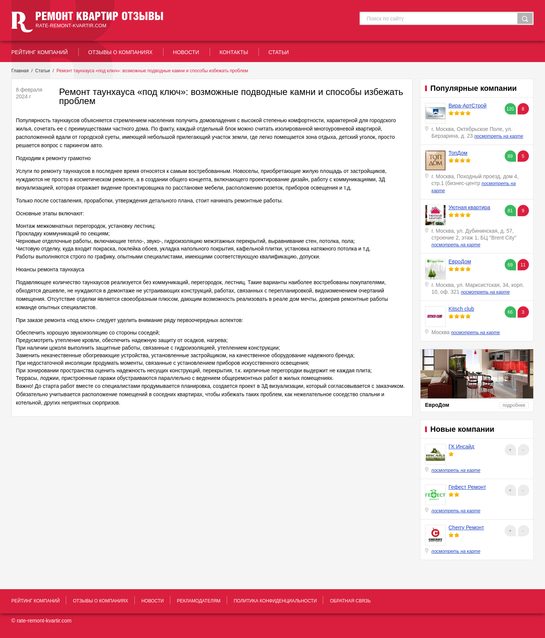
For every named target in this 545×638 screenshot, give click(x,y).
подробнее (514, 405)
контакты (234, 52)
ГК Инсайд (461, 446)
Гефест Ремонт (467, 487)
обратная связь (350, 601)
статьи (278, 52)
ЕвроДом (459, 261)
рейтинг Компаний (39, 52)
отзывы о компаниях (120, 52)
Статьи (42, 70)
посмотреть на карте (498, 136)
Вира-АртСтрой (467, 106)
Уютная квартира (469, 207)
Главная (20, 70)
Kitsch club (461, 309)
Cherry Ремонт (466, 527)
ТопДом (457, 153)
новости (186, 52)
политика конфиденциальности (275, 601)
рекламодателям (198, 601)
